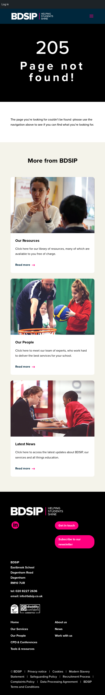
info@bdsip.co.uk (31, 596)
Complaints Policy (22, 682)
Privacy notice (37, 671)
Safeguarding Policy (43, 676)
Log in (5, 4)
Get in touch (66, 525)
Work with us (63, 635)
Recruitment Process (76, 676)
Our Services (19, 629)
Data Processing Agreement (59, 682)
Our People (18, 635)
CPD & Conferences (24, 642)
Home (15, 622)
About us (61, 622)
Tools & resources (22, 649)
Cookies (57, 671)
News (59, 629)
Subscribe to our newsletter (69, 542)
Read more (22, 265)
